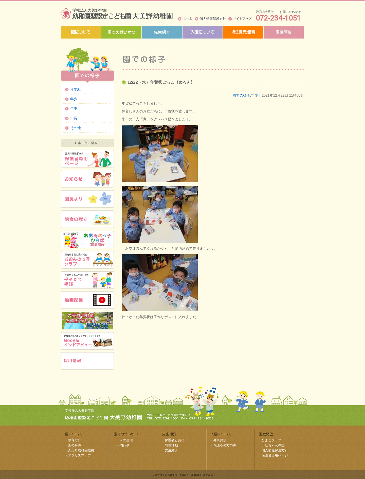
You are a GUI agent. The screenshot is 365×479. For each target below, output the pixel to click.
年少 (254, 95)
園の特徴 (74, 445)
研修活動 (171, 445)
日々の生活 (124, 440)
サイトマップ (239, 18)
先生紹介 (171, 450)
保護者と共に (175, 440)
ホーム (185, 18)
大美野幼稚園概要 (81, 450)
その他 (75, 128)
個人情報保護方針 (210, 18)
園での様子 (241, 95)
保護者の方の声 (224, 445)
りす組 (75, 89)
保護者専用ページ (275, 455)
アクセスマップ (79, 455)
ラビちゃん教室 (273, 445)
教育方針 (74, 440)
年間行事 (123, 445)
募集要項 (219, 440)
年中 (73, 108)
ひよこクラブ (271, 440)
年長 (73, 118)
